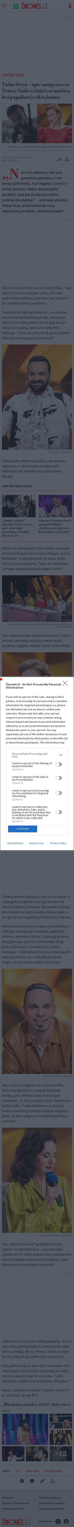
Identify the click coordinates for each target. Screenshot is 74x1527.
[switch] (59, 764)
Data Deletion (15, 843)
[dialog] (37, 763)
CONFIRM (22, 829)
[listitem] (37, 755)
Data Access (36, 843)
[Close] (66, 684)
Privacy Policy (58, 843)
